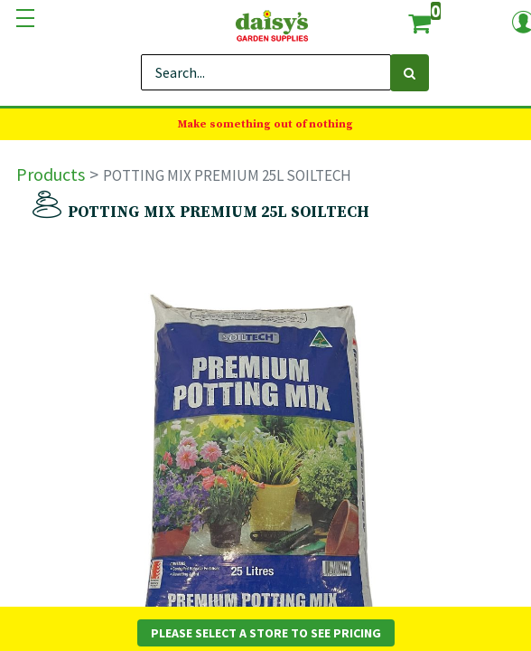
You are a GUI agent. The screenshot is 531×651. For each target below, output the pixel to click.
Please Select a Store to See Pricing (266, 633)
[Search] (409, 72)
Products (50, 174)
